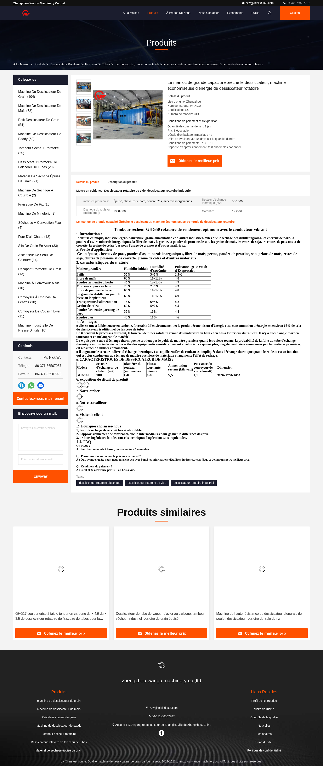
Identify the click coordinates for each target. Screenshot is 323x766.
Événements (235, 13)
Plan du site (264, 742)
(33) (38, 246)
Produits (152, 13)
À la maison (131, 13)
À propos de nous (178, 13)
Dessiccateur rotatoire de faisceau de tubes (80, 64)
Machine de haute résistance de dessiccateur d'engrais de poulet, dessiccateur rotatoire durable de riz (259, 616)
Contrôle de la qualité (264, 717)
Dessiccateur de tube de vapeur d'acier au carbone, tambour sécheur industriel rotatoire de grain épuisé (160, 616)
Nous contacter (209, 13)
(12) (34, 236)
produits (40, 64)
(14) (35, 257)
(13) (39, 271)
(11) (39, 314)
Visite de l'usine (264, 709)
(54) (38, 122)
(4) (39, 225)
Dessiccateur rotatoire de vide (147, 482)
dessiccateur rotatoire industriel (194, 482)
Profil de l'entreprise (264, 700)
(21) (39, 178)
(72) (39, 108)
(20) (37, 164)
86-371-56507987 (296, 3)
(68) (39, 136)
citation (295, 13)
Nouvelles (264, 725)
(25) (38, 150)
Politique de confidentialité (264, 750)
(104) (39, 94)
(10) (34, 204)
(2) (35, 193)
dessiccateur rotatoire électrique (99, 482)
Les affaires (264, 734)
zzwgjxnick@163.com (258, 3)
